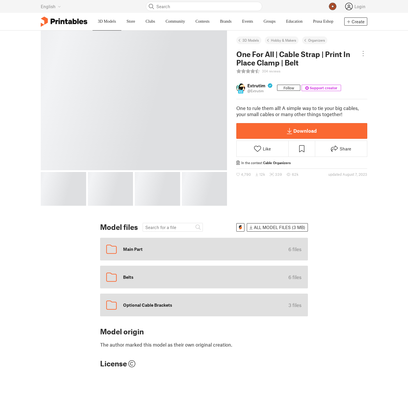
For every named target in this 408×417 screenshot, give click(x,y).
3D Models (250, 40)
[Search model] (173, 227)
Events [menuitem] (247, 21)
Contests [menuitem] (203, 21)
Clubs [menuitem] (150, 21)
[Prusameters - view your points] (332, 6)
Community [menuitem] (175, 21)
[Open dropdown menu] (363, 53)
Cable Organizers (277, 163)
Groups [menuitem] (270, 21)
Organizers (316, 40)
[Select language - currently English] (51, 6)
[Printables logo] (64, 22)
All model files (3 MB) (277, 227)
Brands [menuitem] (226, 21)
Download (302, 130)
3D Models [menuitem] (107, 21)
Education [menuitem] (294, 21)
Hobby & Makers (283, 40)
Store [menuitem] (131, 21)
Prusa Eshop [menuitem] (323, 21)
